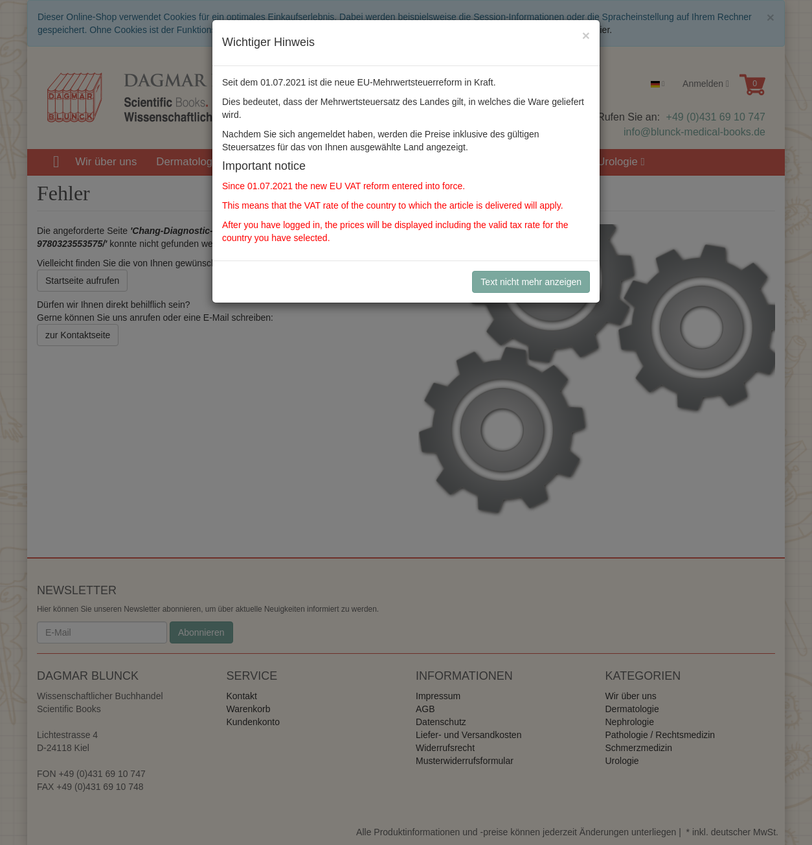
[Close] (586, 35)
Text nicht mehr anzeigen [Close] (530, 282)
